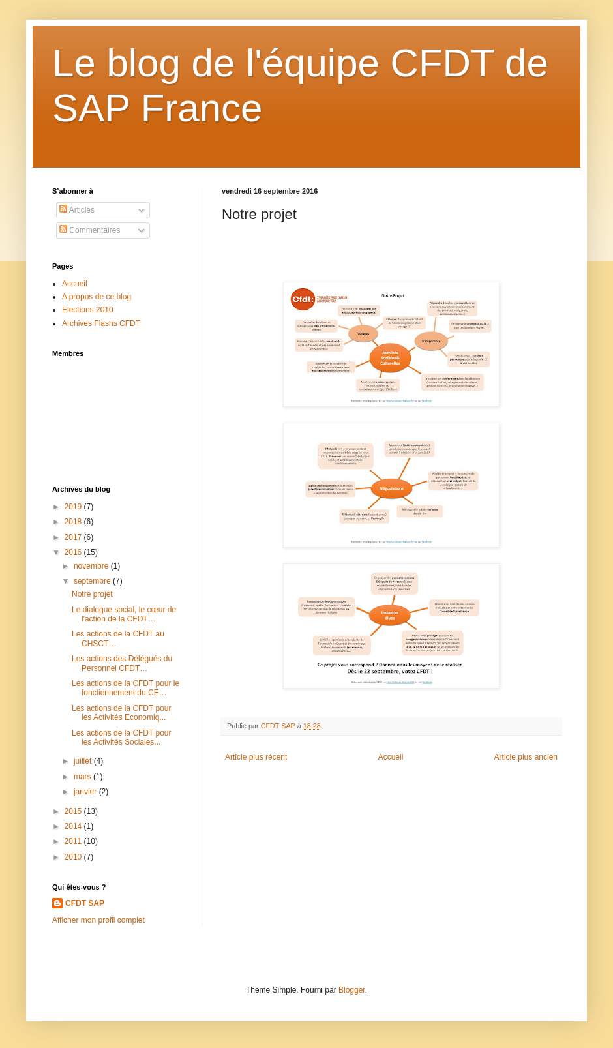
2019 (74, 506)
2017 (74, 537)
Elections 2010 (87, 309)
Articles (77, 210)
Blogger (351, 990)
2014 (74, 826)
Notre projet (92, 594)
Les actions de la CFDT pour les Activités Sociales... (122, 737)
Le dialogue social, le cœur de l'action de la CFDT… (124, 614)
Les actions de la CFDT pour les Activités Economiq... (122, 713)
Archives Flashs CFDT (101, 323)
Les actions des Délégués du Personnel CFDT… (122, 663)
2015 (74, 811)
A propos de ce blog (96, 296)
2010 (74, 856)
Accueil (391, 757)
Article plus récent (256, 757)
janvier (86, 791)
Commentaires (89, 230)
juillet (84, 761)
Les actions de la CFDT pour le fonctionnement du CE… (125, 688)
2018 (74, 521)
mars (83, 776)
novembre (92, 566)
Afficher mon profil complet (98, 920)
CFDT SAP (84, 903)
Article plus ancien (526, 757)
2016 (74, 552)
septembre (93, 581)
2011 (74, 841)
